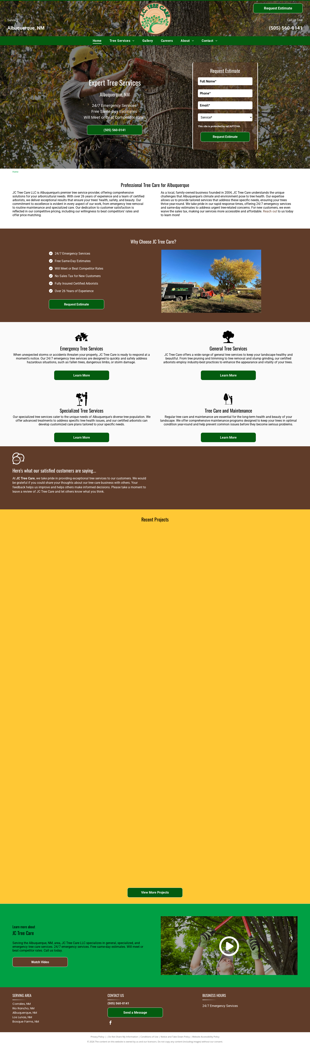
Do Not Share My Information (123, 1036)
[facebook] (110, 1023)
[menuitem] (97, 41)
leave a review (22, 491)
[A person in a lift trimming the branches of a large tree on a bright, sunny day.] (190, 634)
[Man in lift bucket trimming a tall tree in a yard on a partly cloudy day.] (262, 705)
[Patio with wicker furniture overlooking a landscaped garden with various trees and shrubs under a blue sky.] (262, 634)
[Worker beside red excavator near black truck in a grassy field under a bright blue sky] (262, 776)
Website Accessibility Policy (205, 1036)
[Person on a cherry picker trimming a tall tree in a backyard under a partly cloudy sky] (190, 776)
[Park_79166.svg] (228, 343)
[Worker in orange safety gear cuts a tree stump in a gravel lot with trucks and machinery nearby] (119, 847)
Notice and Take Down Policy (175, 1036)
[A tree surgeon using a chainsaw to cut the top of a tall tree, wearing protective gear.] (119, 563)
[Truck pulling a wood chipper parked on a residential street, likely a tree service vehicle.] (48, 705)
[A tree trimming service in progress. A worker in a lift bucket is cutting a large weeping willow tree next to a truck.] (190, 563)
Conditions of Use (149, 1036)
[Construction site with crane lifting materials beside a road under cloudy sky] (119, 776)
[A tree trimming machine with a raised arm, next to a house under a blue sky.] (48, 776)
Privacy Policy (97, 1036)
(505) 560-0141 (286, 28)
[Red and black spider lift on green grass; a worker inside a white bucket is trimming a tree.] (190, 705)
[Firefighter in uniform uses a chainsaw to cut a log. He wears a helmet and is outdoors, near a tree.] (48, 634)
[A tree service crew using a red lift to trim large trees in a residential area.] (119, 705)
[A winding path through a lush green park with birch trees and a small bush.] (119, 634)
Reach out (270, 211)
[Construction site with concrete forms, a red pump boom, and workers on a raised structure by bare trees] (48, 847)
